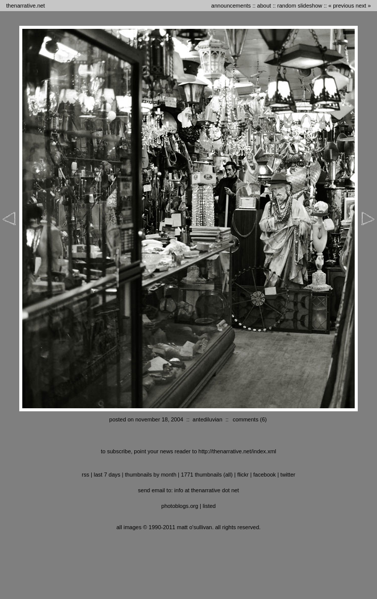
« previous (341, 6)
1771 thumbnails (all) (207, 475)
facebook (264, 475)
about (264, 6)
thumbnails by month (151, 475)
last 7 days (107, 475)
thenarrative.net (25, 6)
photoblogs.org (179, 506)
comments (245, 419)
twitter (287, 475)
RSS (85, 475)
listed (209, 506)
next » (363, 6)
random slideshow (299, 6)
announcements (231, 6)
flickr (243, 475)
